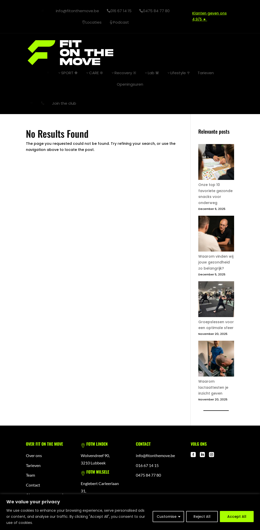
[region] (130, 512)
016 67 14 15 (147, 465)
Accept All (236, 516)
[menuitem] (75, 11)
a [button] (42, 11)
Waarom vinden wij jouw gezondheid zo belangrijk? (215, 262)
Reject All (201, 516)
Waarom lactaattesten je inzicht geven (213, 387)
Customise (166, 516)
